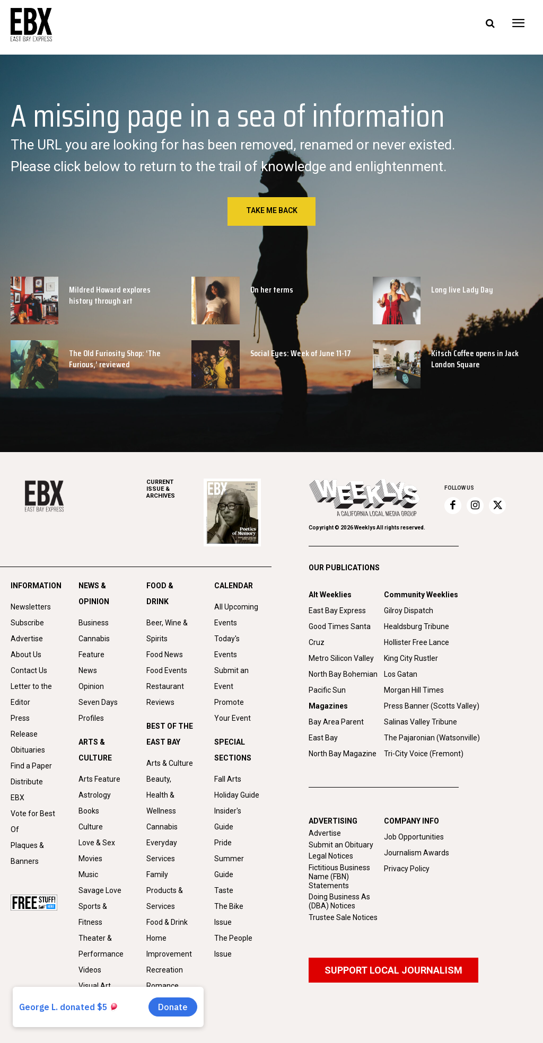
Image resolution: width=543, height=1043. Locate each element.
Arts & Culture (169, 763)
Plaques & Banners (27, 853)
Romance (162, 986)
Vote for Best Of (33, 821)
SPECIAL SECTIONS (232, 750)
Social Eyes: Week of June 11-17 (300, 353)
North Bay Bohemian (343, 674)
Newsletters (31, 607)
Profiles (91, 718)
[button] (490, 24)
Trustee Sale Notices (343, 917)
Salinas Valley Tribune (420, 722)
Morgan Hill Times (414, 690)
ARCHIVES (175, 489)
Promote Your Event (232, 710)
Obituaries (28, 750)
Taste (223, 890)
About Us (26, 654)
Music (88, 874)
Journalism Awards (416, 852)
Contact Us (29, 670)
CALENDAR (233, 585)
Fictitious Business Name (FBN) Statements (339, 876)
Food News (164, 654)
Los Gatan (400, 674)
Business (93, 622)
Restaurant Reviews (165, 694)
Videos (89, 970)
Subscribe (27, 622)
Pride (223, 842)
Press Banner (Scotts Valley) (431, 706)
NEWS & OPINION (93, 593)
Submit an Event (231, 678)
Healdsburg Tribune (416, 626)
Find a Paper (31, 766)
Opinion (91, 686)
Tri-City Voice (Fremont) (423, 753)
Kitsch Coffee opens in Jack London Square (475, 359)
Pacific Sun (327, 690)
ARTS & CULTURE (95, 750)
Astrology (94, 795)
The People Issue (233, 946)
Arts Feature (99, 779)
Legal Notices (331, 856)
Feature (91, 654)
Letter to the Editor (31, 694)
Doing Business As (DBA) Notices (339, 901)
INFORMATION (34, 585)
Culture (90, 827)
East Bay (323, 737)
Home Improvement (169, 946)
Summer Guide (229, 866)
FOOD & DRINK (159, 593)
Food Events (166, 670)
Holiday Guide (236, 795)
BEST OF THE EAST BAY (169, 734)
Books (88, 811)
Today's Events (227, 646)
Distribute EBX (27, 789)
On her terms (271, 289)
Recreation (164, 970)
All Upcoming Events (236, 615)
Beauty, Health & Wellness (161, 795)
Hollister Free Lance (416, 642)
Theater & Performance (101, 946)
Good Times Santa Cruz (340, 634)
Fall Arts (227, 779)
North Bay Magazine (342, 753)
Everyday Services (161, 850)
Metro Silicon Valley (341, 658)
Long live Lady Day (462, 289)
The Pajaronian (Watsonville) (432, 737)
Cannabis (94, 638)
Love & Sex (96, 842)
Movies (90, 858)
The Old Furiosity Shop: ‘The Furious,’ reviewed (115, 359)
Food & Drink (167, 922)
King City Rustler (411, 658)
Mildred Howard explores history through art (110, 295)
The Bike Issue (228, 914)
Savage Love (99, 890)
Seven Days (98, 702)
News (87, 670)
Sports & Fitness (92, 914)
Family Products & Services (164, 890)
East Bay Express (337, 610)
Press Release (24, 726)
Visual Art (94, 986)
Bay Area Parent (336, 722)
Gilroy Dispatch (408, 610)
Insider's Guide (227, 819)
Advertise (27, 638)
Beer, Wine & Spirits (167, 630)
